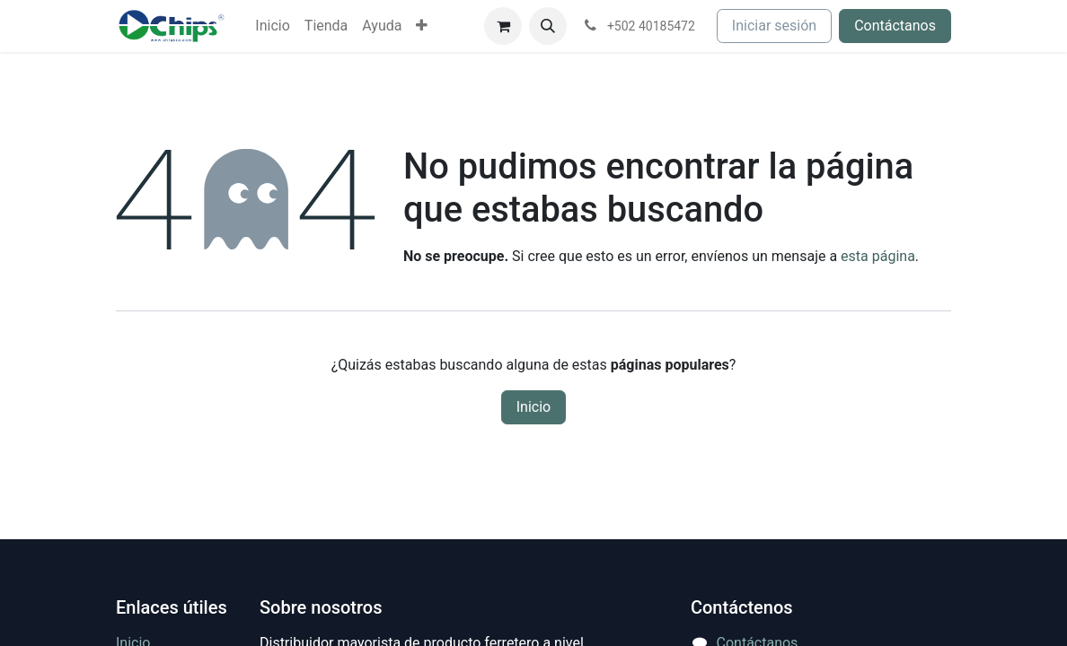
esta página (878, 256)
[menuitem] (272, 26)
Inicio (533, 406)
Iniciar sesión (774, 25)
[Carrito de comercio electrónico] (503, 26)
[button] (548, 26)
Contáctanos (895, 25)
